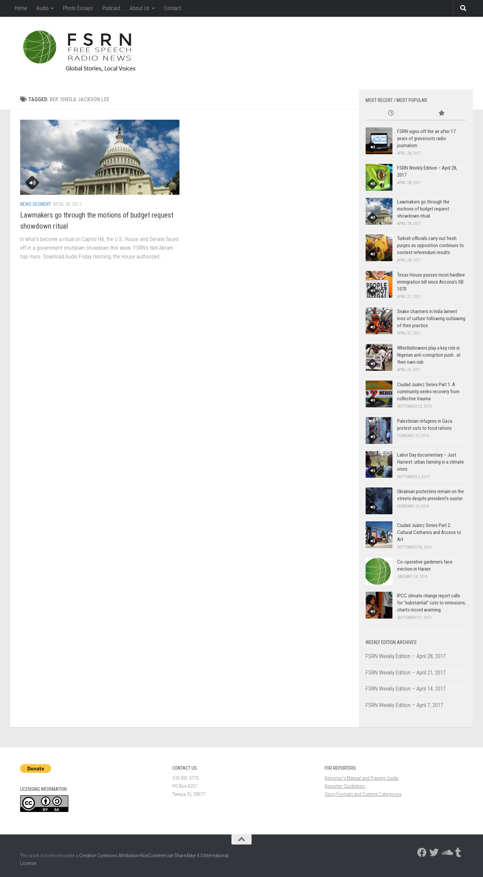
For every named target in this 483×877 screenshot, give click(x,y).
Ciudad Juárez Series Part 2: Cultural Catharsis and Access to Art (429, 532)
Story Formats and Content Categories (363, 794)
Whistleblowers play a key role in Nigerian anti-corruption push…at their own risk (429, 355)
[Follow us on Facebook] (422, 852)
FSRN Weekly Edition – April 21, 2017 (406, 672)
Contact (172, 8)
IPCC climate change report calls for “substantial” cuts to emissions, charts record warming (431, 603)
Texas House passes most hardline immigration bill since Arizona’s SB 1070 (431, 282)
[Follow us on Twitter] (434, 852)
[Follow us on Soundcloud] (446, 852)
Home (21, 8)
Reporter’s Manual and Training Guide (361, 778)
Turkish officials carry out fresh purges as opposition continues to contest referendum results (430, 245)
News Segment (35, 204)
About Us (140, 8)
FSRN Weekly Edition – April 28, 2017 (406, 656)
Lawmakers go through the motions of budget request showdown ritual (423, 209)
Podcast (111, 8)
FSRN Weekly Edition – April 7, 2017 (404, 705)
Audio (43, 8)
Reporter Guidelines (345, 786)
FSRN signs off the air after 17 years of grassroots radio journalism (426, 138)
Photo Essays (78, 8)
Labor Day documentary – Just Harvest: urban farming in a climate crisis (430, 462)
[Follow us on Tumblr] (458, 852)
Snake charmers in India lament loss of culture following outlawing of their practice (431, 318)
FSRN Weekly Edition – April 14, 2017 (406, 688)
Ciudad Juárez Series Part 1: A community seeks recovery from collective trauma (428, 392)
